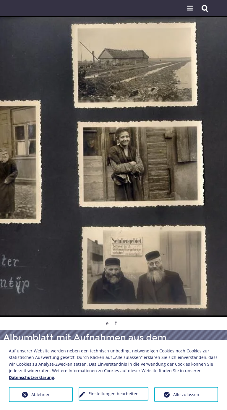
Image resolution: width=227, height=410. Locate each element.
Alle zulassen (186, 394)
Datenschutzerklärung (31, 377)
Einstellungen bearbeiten (113, 393)
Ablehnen (41, 394)
